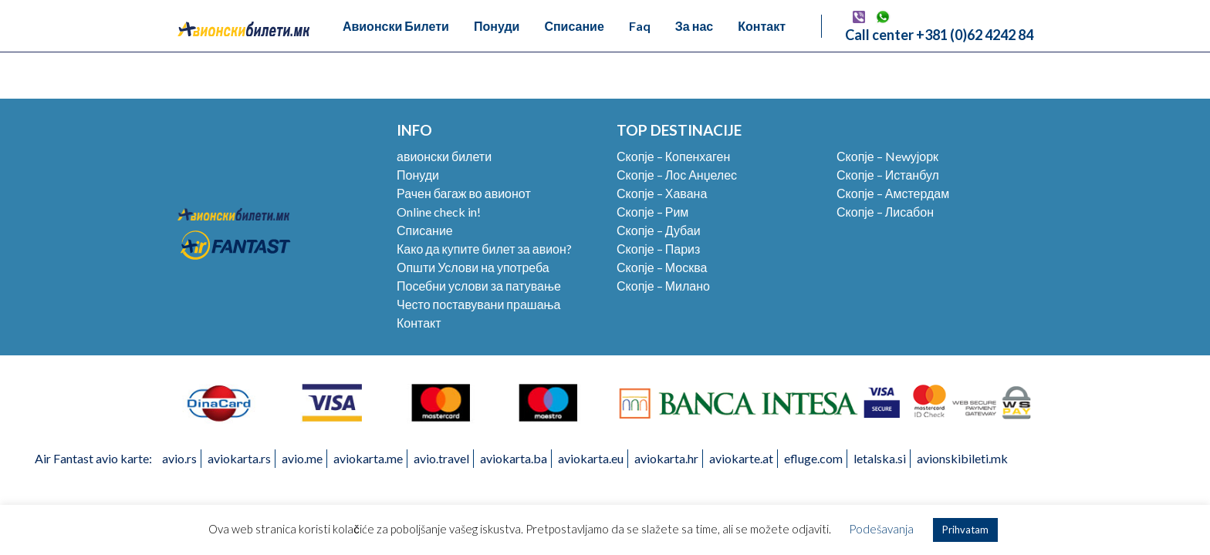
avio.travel (441, 458)
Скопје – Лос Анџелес (677, 174)
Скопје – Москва (662, 267)
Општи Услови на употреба (473, 267)
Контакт (762, 25)
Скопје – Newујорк (887, 156)
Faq (640, 25)
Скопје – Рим (652, 211)
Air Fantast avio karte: (93, 458)
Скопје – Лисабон (885, 211)
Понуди (496, 25)
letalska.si (879, 458)
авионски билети (444, 156)
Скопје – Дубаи (659, 230)
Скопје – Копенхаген (673, 156)
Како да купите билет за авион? (484, 248)
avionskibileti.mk (962, 458)
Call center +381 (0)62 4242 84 (939, 34)
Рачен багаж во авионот (464, 193)
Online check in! (439, 211)
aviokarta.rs (239, 458)
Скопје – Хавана (662, 193)
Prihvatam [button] (965, 529)
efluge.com (813, 458)
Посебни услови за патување (479, 285)
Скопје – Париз (658, 248)
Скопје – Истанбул (888, 174)
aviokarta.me (368, 458)
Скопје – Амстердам (893, 193)
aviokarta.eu (591, 458)
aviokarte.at (741, 458)
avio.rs (179, 458)
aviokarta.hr (666, 458)
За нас (694, 25)
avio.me (302, 458)
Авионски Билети (396, 25)
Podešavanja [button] (881, 529)
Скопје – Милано (663, 285)
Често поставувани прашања (478, 304)
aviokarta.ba (513, 458)
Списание (573, 25)
